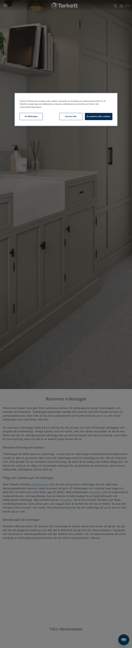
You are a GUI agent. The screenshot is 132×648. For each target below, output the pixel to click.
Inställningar (31, 116)
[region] (66, 109)
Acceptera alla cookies (99, 116)
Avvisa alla (70, 116)
